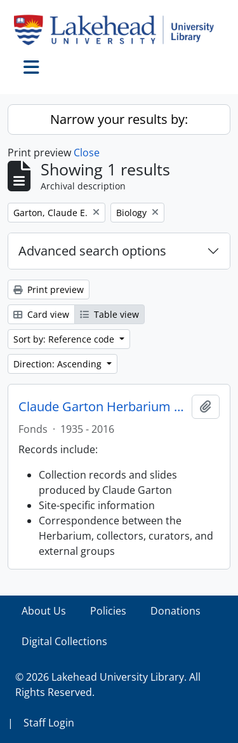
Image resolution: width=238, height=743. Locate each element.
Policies (108, 611)
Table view (109, 314)
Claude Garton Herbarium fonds (102, 406)
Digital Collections (64, 641)
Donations (175, 611)
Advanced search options (92, 250)
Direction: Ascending (58, 364)
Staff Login (48, 723)
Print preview (48, 289)
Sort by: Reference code (65, 339)
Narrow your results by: (119, 119)
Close (87, 153)
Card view (41, 314)
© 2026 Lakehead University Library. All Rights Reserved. (108, 684)
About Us (44, 611)
